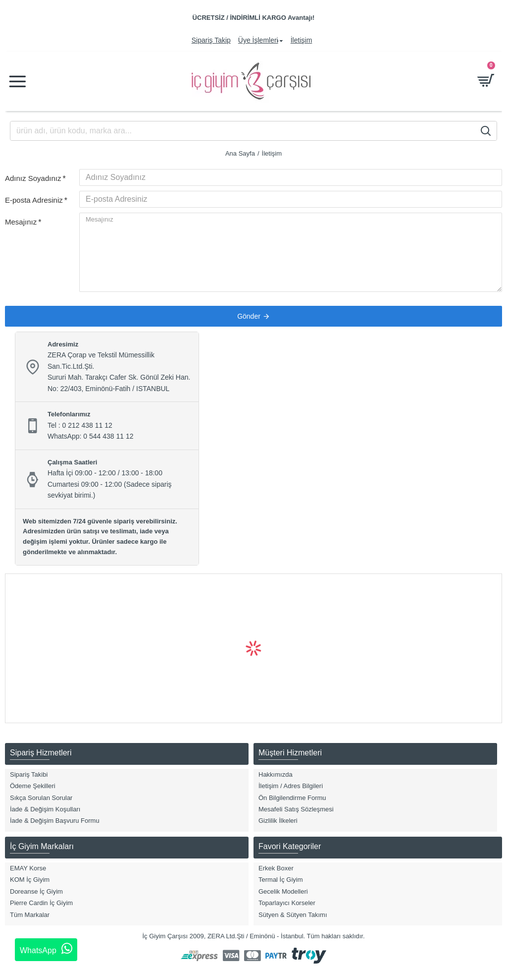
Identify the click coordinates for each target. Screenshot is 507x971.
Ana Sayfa (240, 153)
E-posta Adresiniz (34, 200)
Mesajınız (21, 222)
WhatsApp (46, 948)
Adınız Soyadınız (33, 178)
